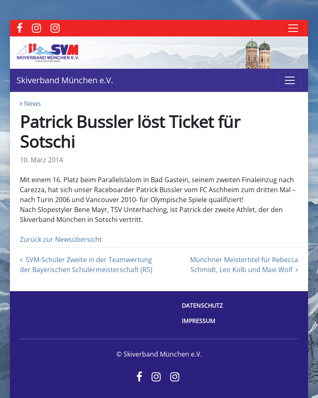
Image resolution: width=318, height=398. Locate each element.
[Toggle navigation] (293, 28)
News (32, 103)
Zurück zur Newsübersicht (61, 239)
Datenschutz (202, 305)
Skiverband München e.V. (65, 80)
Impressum (198, 321)
